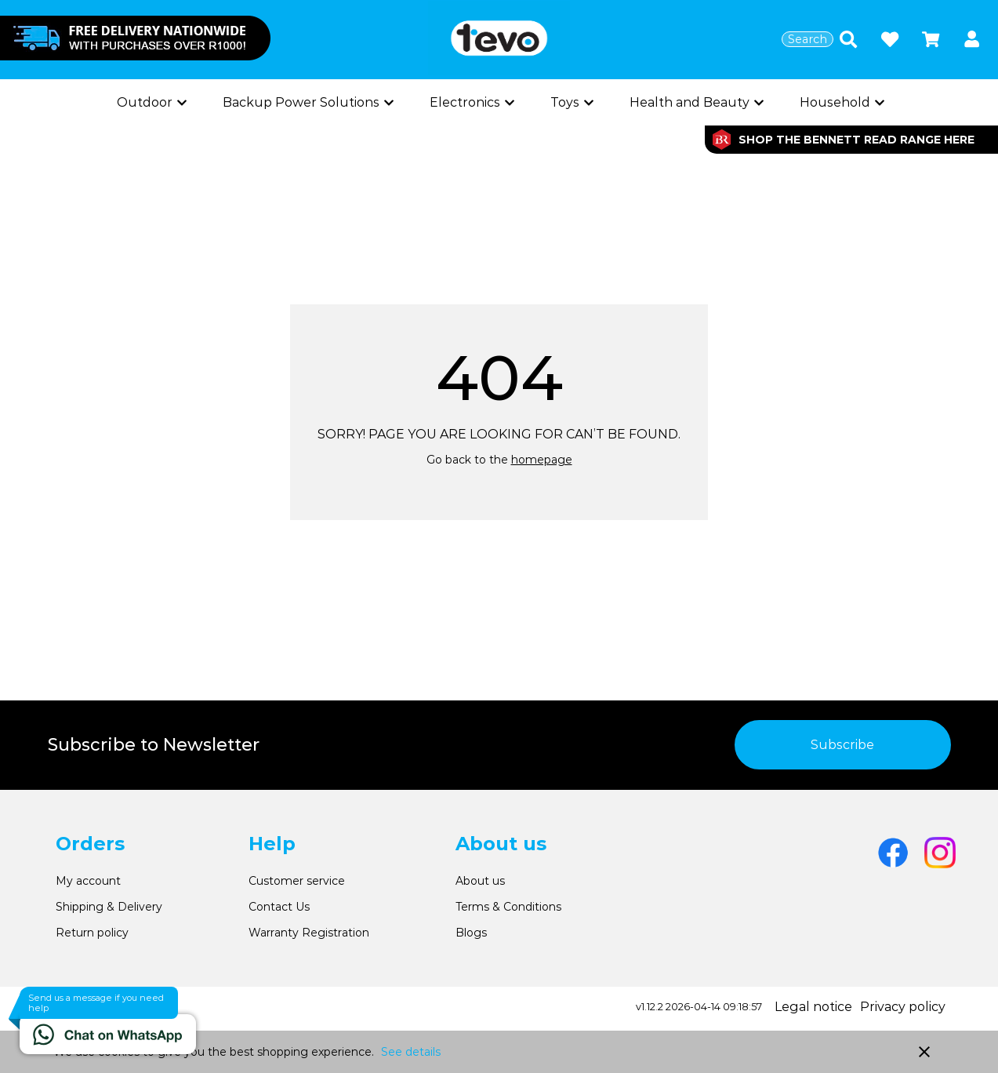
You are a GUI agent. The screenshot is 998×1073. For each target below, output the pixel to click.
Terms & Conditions (508, 907)
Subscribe (842, 744)
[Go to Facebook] (893, 852)
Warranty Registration (309, 933)
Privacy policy (902, 1006)
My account (88, 881)
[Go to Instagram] (940, 852)
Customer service (297, 881)
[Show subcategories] (150, 102)
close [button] (924, 1051)
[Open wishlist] (889, 39)
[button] (972, 39)
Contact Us (279, 907)
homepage (541, 460)
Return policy (92, 933)
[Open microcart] (930, 39)
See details (411, 1052)
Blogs (471, 933)
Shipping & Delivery (109, 907)
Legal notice (813, 1006)
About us (480, 881)
